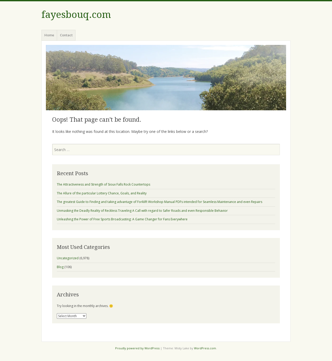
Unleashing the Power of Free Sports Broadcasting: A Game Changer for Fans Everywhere (122, 219)
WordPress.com (205, 348)
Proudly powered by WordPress (137, 348)
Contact (66, 35)
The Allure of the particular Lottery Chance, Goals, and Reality (102, 193)
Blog (60, 267)
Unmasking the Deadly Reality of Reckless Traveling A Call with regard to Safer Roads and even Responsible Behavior (142, 210)
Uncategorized (68, 258)
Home (49, 35)
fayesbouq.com (76, 14)
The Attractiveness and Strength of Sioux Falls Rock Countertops (103, 184)
